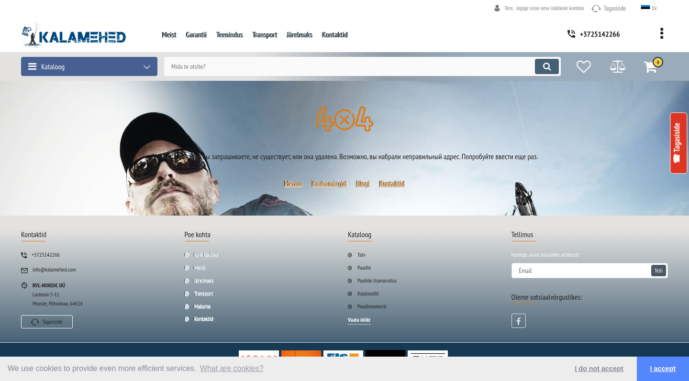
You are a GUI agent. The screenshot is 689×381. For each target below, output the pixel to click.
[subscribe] (589, 270)
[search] (362, 66)
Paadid (364, 267)
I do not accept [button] (599, 368)
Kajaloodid (367, 293)
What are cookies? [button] (232, 368)
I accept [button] (663, 368)
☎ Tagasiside (677, 143)
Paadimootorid (371, 306)
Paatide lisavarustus (377, 280)
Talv (361, 254)
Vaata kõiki (359, 319)
